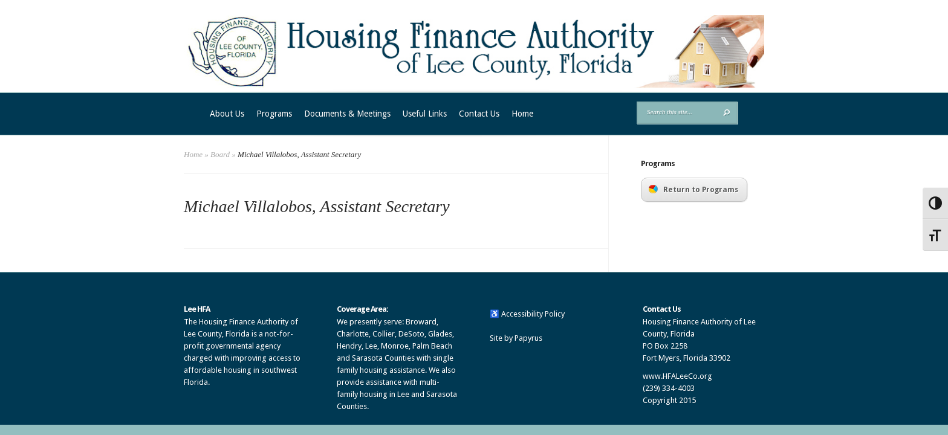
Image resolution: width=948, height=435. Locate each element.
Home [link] (522, 113)
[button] (726, 112)
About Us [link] (227, 113)
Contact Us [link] (479, 113)
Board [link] (220, 154)
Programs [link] (274, 113)
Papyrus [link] (528, 338)
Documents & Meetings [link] (347, 113)
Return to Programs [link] (693, 189)
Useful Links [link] (425, 113)
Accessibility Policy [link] (533, 313)
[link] (474, 85)
